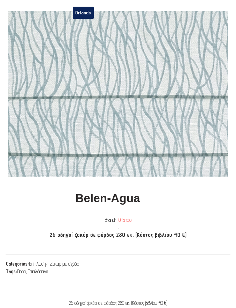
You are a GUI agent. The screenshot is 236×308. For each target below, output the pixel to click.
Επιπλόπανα (38, 271)
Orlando (125, 220)
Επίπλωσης (38, 264)
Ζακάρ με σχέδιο (64, 264)
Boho (21, 271)
